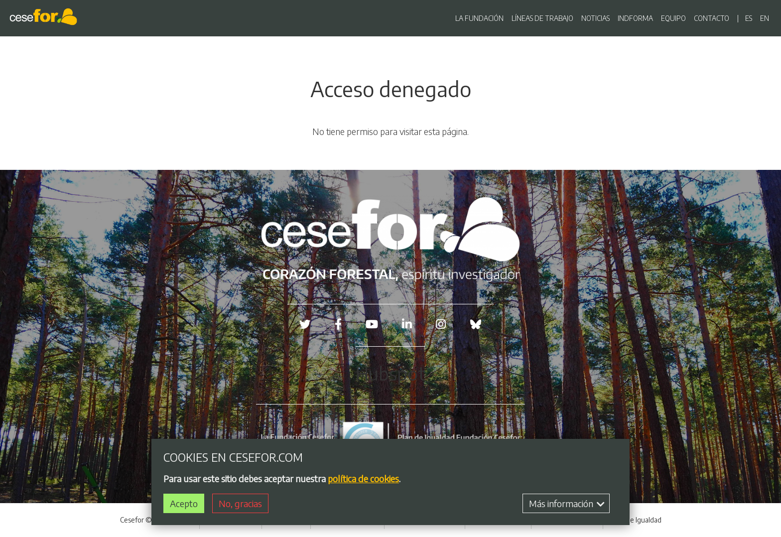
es (748, 18)
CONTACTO (711, 18)
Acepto (184, 505)
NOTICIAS (595, 18)
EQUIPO (673, 18)
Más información (567, 505)
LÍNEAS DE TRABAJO (542, 18)
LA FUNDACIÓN (479, 18)
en (764, 18)
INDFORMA (635, 18)
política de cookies (363, 480)
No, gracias (240, 505)
